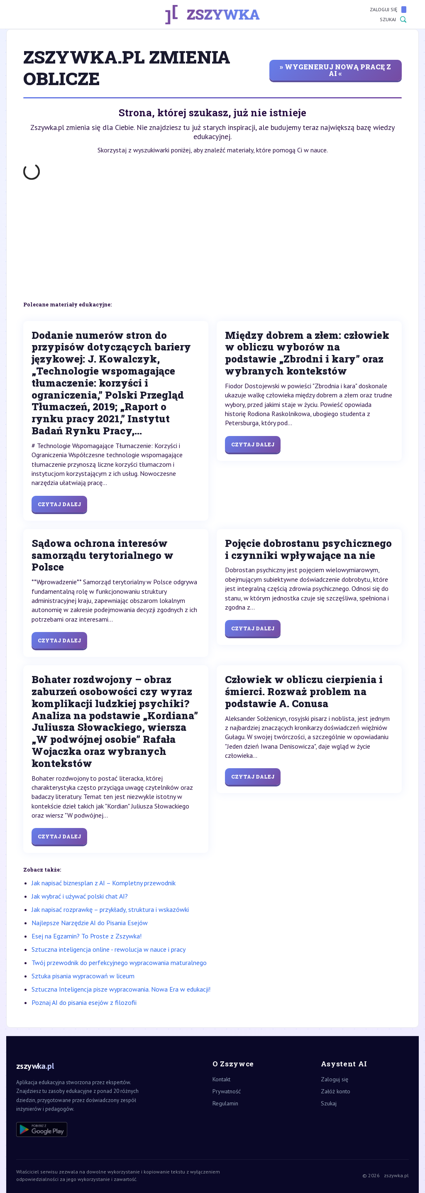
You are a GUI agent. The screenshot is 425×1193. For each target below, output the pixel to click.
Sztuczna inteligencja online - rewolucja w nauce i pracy (109, 949)
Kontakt (221, 1079)
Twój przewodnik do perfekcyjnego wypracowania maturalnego (119, 962)
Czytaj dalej (59, 504)
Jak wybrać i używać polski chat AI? (80, 896)
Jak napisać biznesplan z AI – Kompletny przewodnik (104, 883)
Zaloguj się (388, 9)
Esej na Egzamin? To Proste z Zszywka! (87, 936)
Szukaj (393, 19)
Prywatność (226, 1091)
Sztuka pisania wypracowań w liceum (83, 976)
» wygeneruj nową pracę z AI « (335, 70)
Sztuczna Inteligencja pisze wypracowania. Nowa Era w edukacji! (121, 989)
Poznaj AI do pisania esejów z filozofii (84, 1002)
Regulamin (225, 1103)
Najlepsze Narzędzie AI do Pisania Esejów (90, 923)
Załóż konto (335, 1091)
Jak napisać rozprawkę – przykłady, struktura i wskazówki (110, 909)
